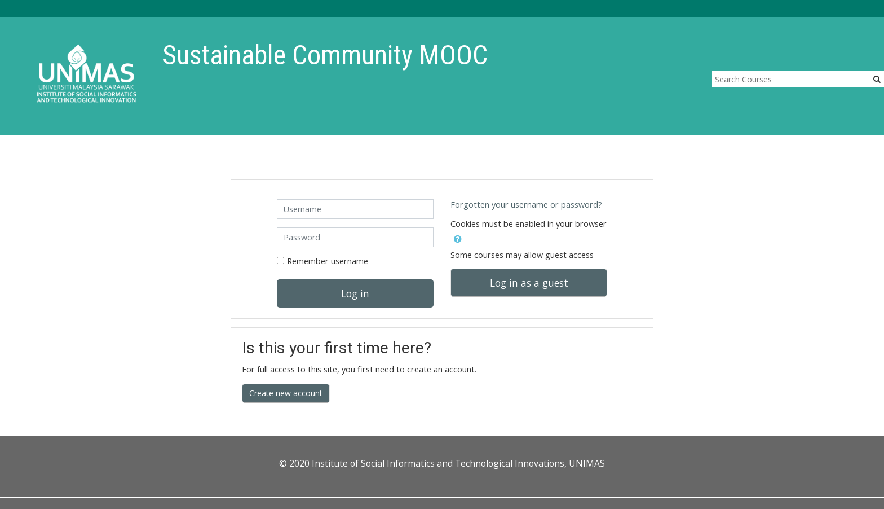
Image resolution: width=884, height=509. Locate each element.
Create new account (285, 393)
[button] (457, 237)
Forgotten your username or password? (526, 204)
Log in (355, 293)
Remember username (327, 261)
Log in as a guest (529, 282)
